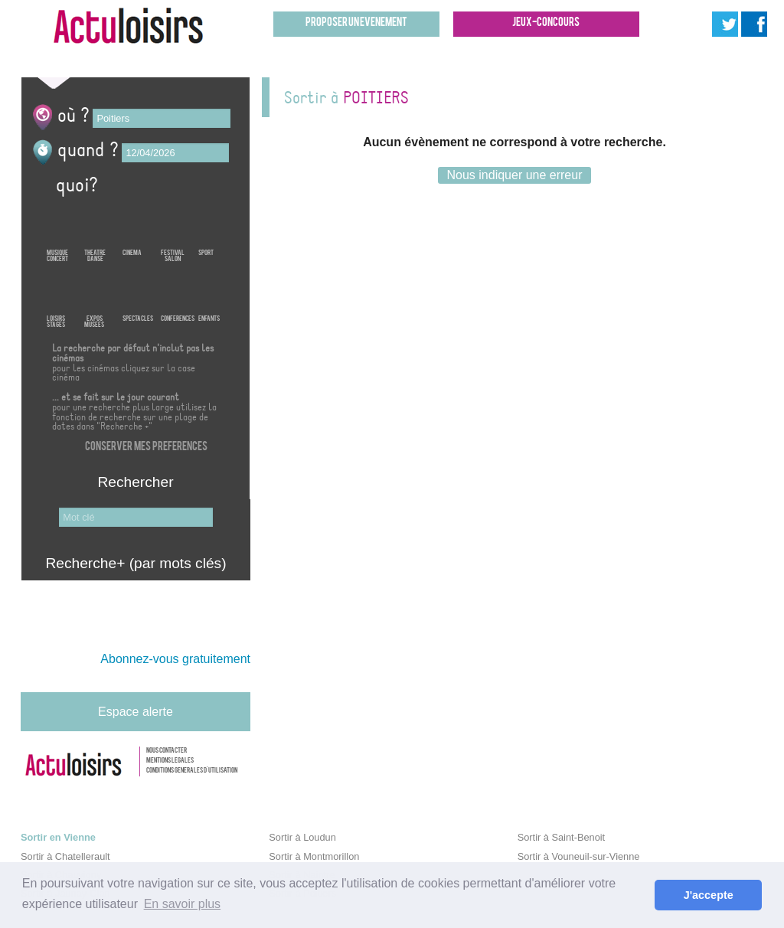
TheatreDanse (95, 231)
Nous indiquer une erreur (514, 174)
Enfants (209, 297)
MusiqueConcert (57, 231)
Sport (206, 231)
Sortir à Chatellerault (65, 856)
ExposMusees (94, 297)
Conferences (177, 297)
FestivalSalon (173, 231)
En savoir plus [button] (182, 903)
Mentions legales (170, 761)
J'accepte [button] (708, 895)
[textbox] (161, 118)
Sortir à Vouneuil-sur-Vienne (579, 856)
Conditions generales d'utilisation (191, 771)
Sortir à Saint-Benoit (562, 837)
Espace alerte (135, 711)
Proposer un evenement (356, 23)
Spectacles (137, 297)
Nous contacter (166, 751)
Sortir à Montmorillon (314, 856)
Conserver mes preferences (146, 448)
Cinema (132, 231)
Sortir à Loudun (302, 837)
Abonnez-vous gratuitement (175, 659)
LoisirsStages (56, 297)
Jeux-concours (546, 23)
